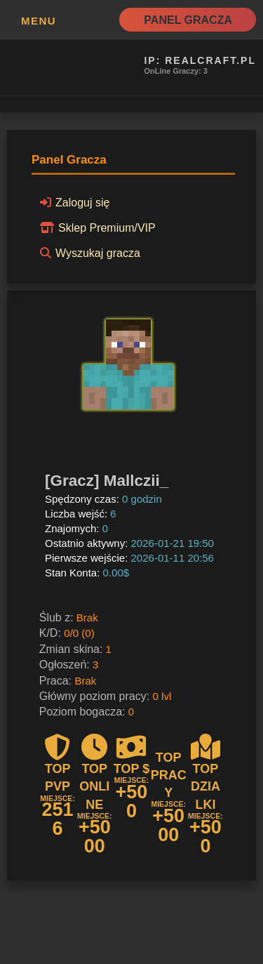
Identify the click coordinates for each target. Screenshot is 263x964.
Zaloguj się (72, 202)
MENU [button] (38, 21)
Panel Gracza (188, 20)
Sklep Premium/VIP (96, 227)
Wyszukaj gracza (88, 253)
